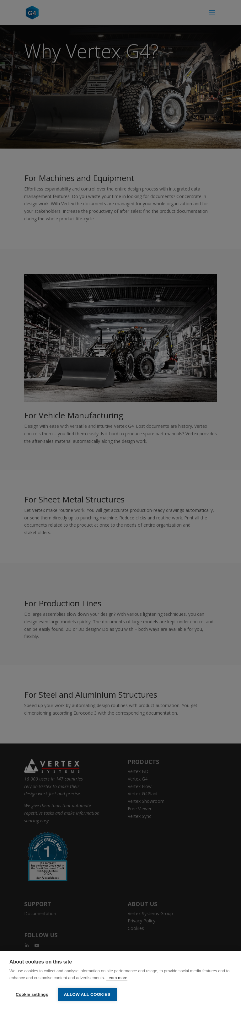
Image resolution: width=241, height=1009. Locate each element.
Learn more (116, 977)
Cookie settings (32, 994)
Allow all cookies (87, 994)
